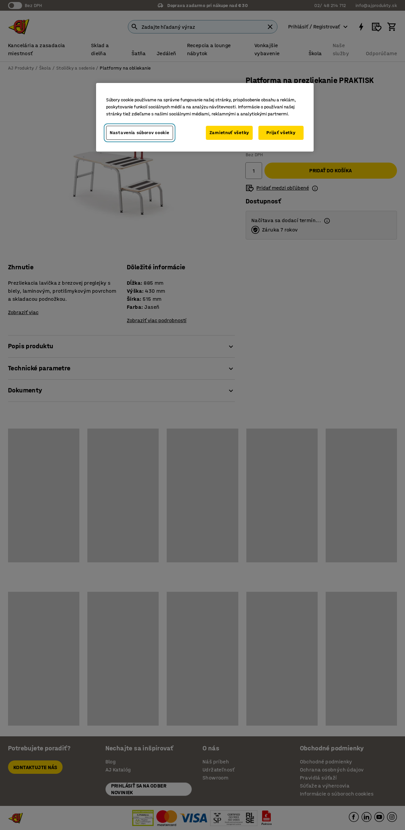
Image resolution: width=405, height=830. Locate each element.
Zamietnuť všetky (229, 132)
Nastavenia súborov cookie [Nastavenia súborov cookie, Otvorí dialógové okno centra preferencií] (139, 132)
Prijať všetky (280, 132)
